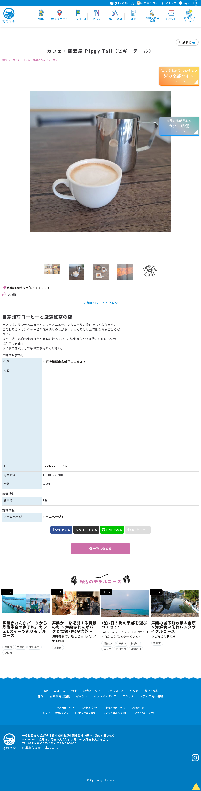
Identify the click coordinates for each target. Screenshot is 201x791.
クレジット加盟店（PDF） (115, 713)
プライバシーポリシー (146, 713)
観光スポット (92, 690)
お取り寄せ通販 (60, 696)
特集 (74, 690)
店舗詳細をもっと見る (100, 303)
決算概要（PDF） (90, 707)
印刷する (187, 42)
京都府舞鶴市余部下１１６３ (28, 288)
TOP (45, 690)
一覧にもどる (100, 548)
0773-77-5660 (55, 466)
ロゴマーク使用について (55, 713)
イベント (82, 696)
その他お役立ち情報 (84, 713)
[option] (100, 161)
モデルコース (115, 690)
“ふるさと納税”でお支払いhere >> (179, 75)
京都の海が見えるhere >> (178, 126)
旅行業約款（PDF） (116, 707)
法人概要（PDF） (66, 707)
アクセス (169, 3)
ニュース (59, 690)
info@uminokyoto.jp (43, 747)
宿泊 (41, 696)
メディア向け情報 (151, 696)
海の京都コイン (149, 3)
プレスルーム (122, 3)
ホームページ (53, 516)
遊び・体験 (151, 690)
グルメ (134, 690)
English (185, 3)
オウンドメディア (105, 696)
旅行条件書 (138, 707)
